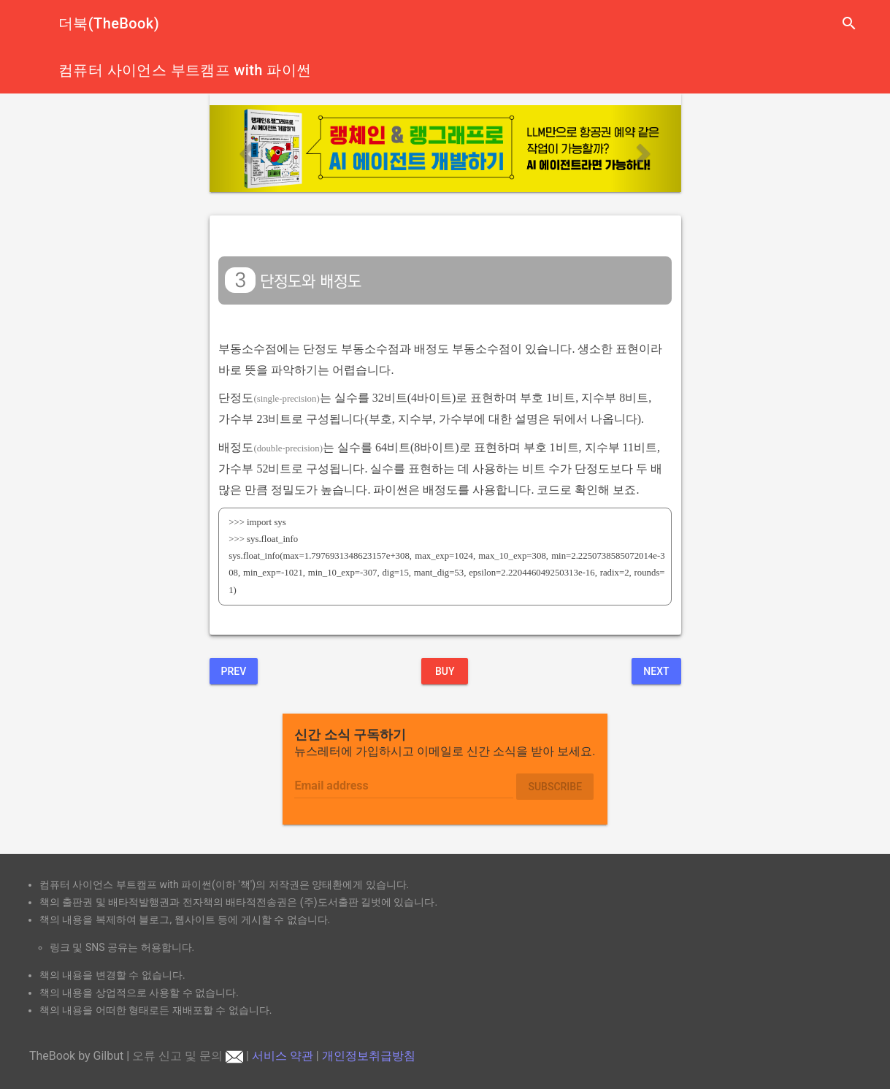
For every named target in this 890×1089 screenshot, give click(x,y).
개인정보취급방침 (368, 1056)
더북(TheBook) (108, 23)
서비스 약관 (282, 1056)
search (849, 23)
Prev (234, 671)
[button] (245, 148)
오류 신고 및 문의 (187, 1056)
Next (656, 671)
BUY (445, 671)
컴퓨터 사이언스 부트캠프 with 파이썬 (184, 70)
